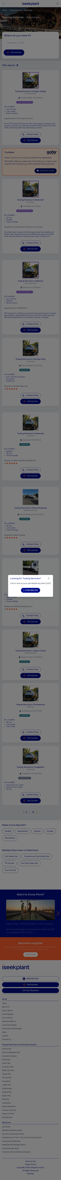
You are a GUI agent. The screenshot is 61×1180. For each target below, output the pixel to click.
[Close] (48, 578)
